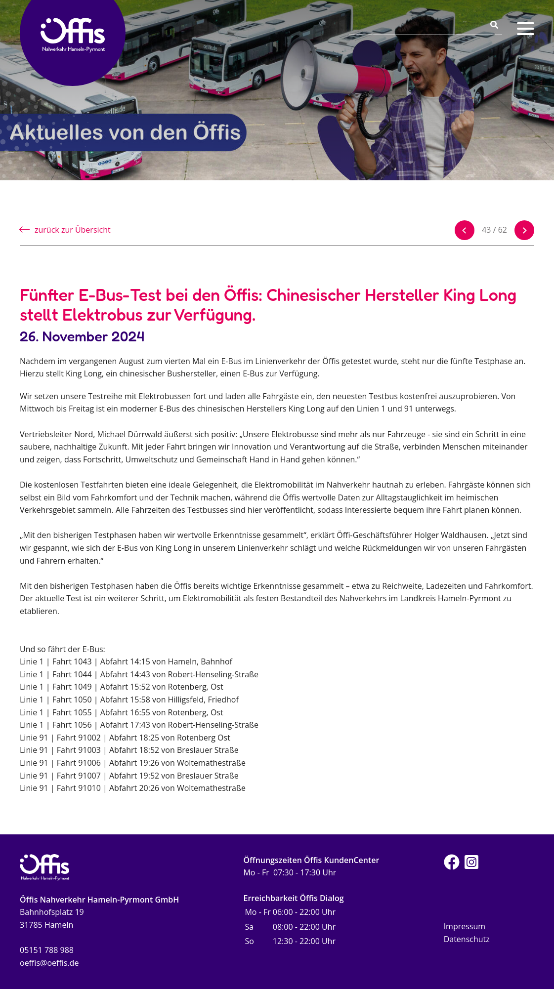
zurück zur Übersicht (73, 229)
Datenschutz (467, 939)
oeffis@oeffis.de (49, 962)
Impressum (464, 926)
